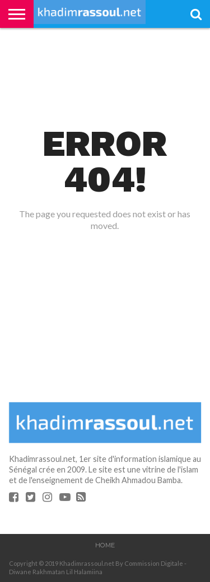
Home (105, 545)
